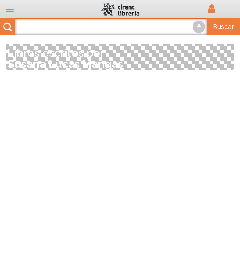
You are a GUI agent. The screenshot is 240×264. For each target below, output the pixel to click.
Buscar (223, 26)
